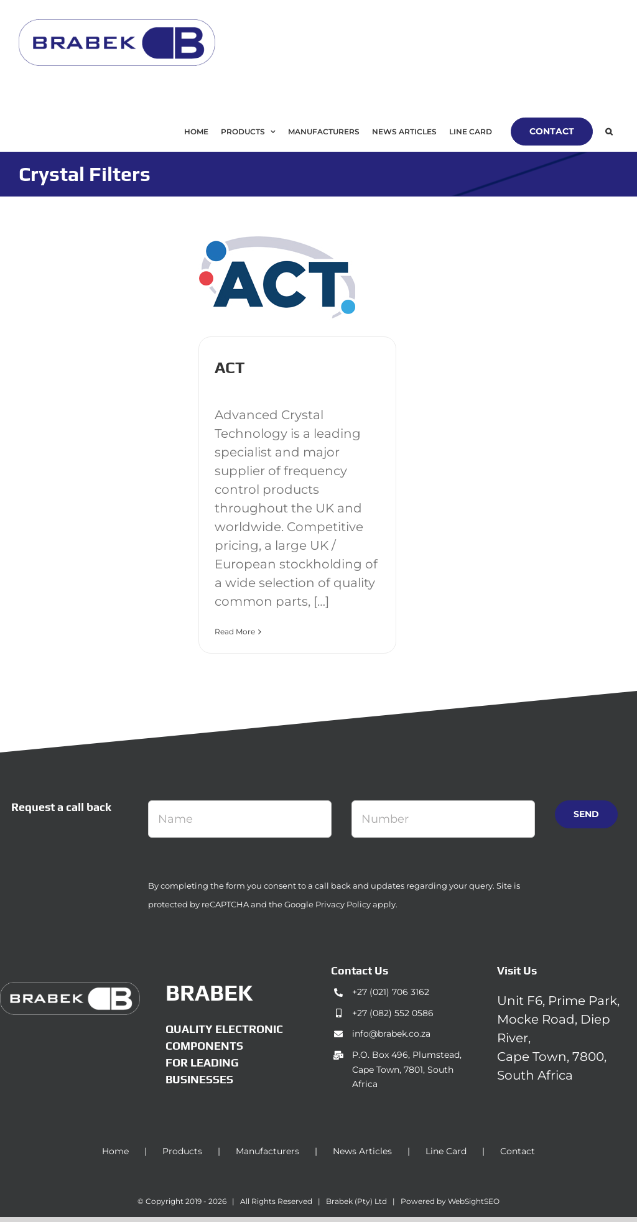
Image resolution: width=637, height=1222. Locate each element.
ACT (229, 367)
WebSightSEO (474, 1201)
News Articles (362, 1151)
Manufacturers (267, 1151)
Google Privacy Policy (327, 904)
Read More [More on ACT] (235, 631)
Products (182, 1151)
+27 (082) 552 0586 (393, 1013)
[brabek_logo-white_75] (70, 988)
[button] (608, 131)
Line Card (446, 1151)
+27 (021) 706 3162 (390, 992)
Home (115, 1151)
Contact (517, 1151)
